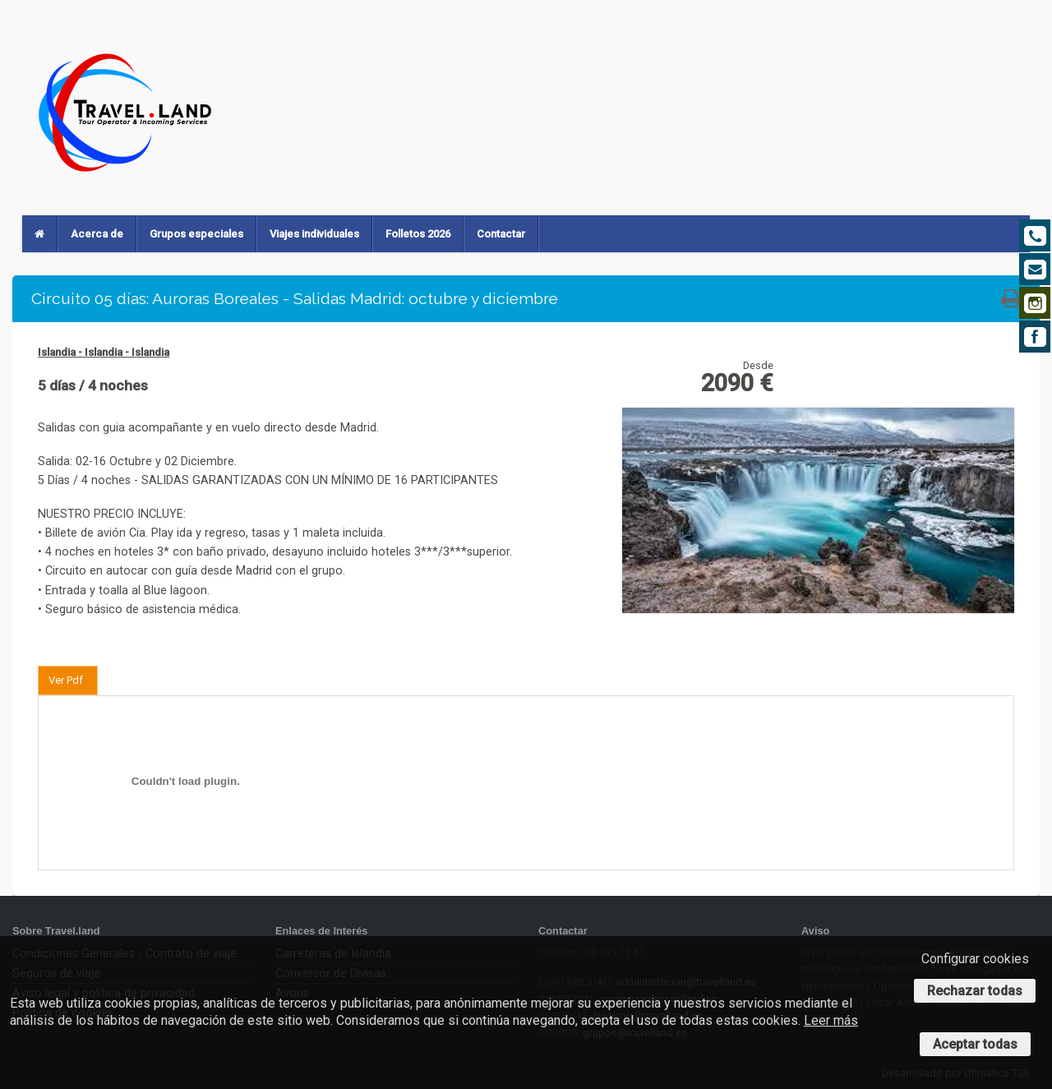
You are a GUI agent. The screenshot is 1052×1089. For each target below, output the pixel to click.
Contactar (501, 234)
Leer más (831, 1020)
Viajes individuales (314, 234)
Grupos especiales (196, 234)
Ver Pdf (65, 680)
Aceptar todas (975, 1044)
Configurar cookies (975, 959)
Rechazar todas (974, 991)
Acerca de (97, 234)
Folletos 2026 (417, 234)
